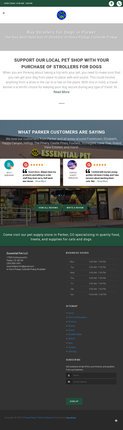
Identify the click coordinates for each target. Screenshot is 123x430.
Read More (61, 92)
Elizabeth (110, 139)
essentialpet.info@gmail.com (20, 266)
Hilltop (28, 143)
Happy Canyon (12, 143)
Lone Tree (104, 143)
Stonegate (89, 143)
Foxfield (74, 143)
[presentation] (81, 390)
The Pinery (41, 143)
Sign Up (74, 401)
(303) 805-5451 (14, 263)
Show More (40, 181)
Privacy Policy (29, 417)
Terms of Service (45, 417)
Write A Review (75, 208)
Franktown (94, 139)
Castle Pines (59, 143)
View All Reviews (48, 208)
